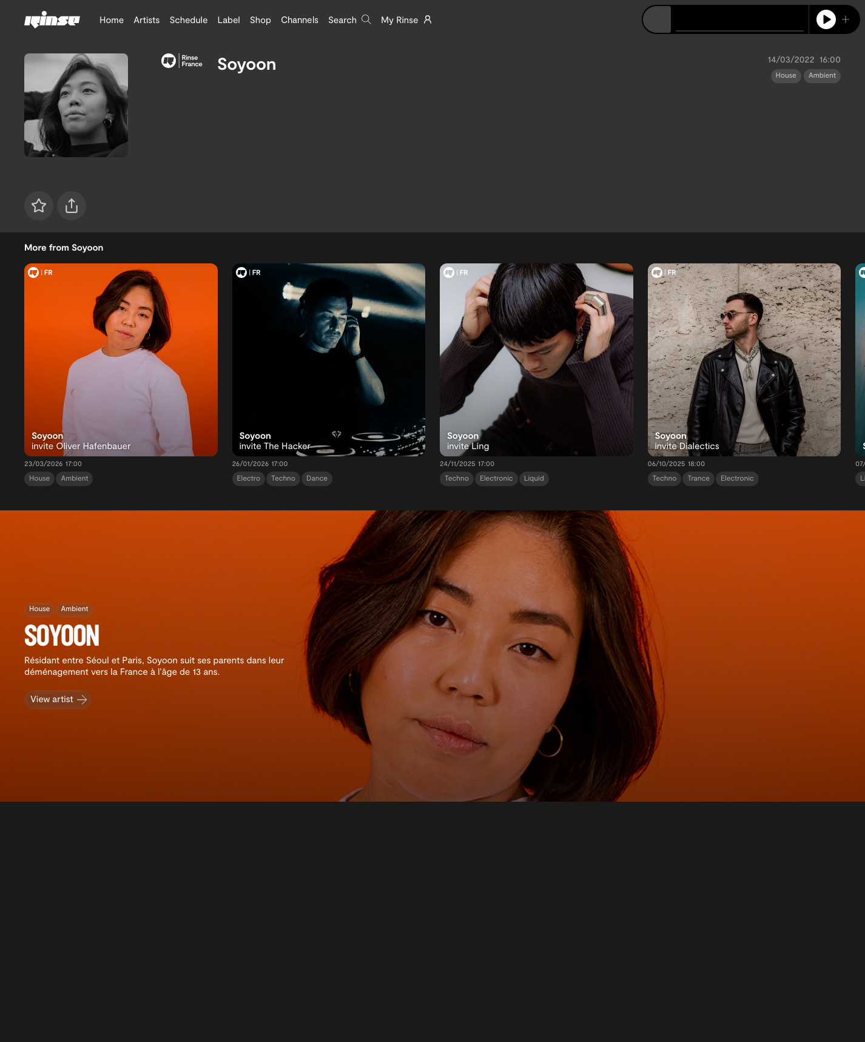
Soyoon (247, 63)
